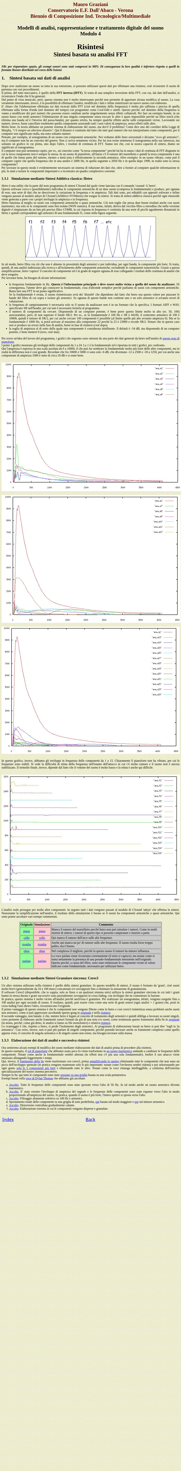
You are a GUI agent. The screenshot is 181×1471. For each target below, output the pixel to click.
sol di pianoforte (37, 1051)
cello (26, 937)
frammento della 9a (32, 1061)
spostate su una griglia (73, 1075)
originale (85, 1012)
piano (26, 931)
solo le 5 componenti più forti (35, 1068)
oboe (26, 951)
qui (97, 1101)
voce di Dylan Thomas (39, 1078)
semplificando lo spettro (104, 1061)
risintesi (105, 1012)
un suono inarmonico (119, 1051)
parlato (26, 961)
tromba (26, 944)
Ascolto (14, 1084)
